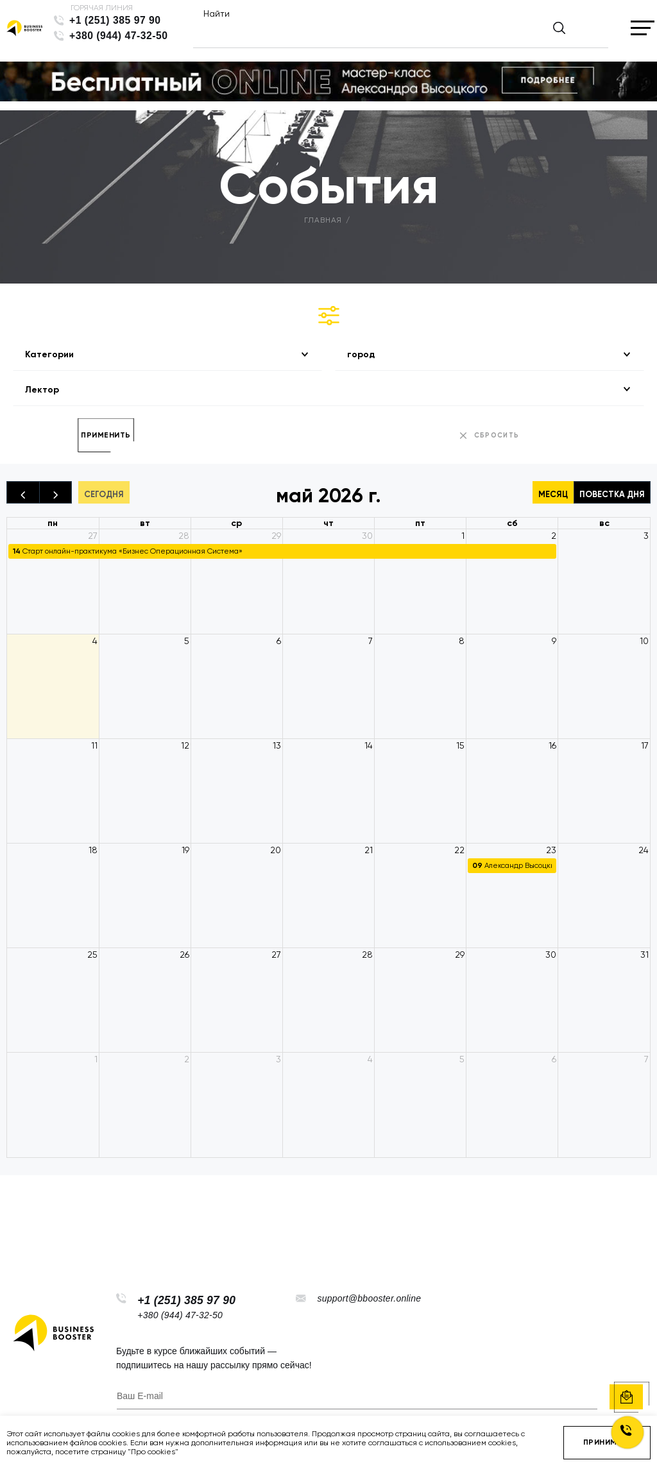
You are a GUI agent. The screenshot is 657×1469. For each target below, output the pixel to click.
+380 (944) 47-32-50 (118, 35)
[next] (56, 492)
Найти (216, 13)
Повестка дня (612, 494)
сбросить (496, 435)
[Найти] (389, 33)
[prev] (23, 492)
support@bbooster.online (369, 1298)
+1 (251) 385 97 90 (115, 20)
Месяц (553, 494)
